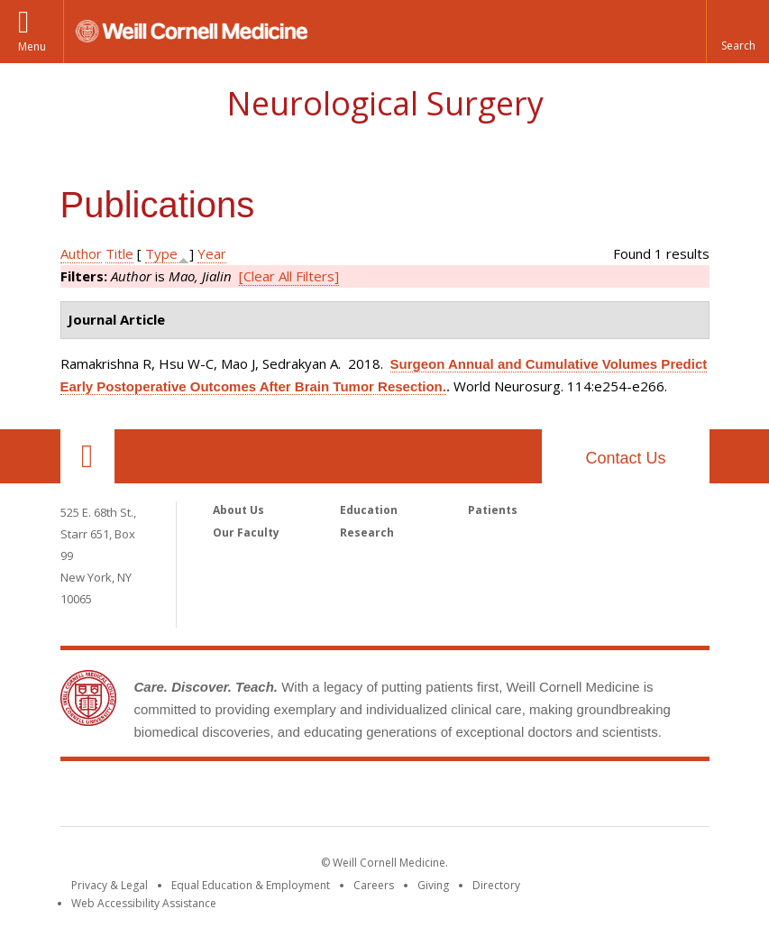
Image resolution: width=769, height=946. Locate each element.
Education (369, 510)
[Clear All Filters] (289, 276)
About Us (238, 510)
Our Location (87, 456)
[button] (737, 31)
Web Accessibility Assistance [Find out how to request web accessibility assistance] (143, 903)
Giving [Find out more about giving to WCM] (433, 885)
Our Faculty (246, 532)
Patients (492, 510)
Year (211, 253)
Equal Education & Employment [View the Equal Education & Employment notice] (250, 885)
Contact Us (625, 458)
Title (119, 253)
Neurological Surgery (385, 103)
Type (161, 253)
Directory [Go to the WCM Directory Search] (496, 885)
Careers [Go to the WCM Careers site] (373, 885)
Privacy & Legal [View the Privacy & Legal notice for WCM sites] (109, 885)
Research (367, 532)
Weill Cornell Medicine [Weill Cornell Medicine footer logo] (385, 797)
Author (81, 253)
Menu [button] (32, 46)
